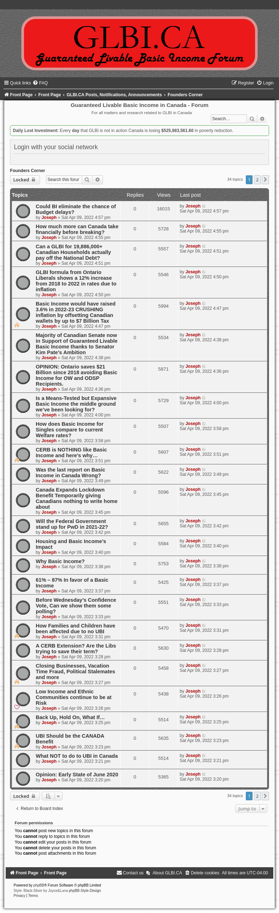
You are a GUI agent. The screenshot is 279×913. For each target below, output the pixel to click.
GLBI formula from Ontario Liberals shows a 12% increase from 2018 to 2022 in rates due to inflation (76, 280)
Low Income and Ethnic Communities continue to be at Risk (73, 697)
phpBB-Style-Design (85, 891)
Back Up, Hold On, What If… (70, 717)
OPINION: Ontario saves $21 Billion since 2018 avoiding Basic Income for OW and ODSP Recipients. (76, 375)
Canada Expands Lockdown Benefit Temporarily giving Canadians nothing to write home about (77, 498)
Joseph (48, 217)
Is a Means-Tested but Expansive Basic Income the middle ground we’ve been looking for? (76, 403)
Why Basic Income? (60, 561)
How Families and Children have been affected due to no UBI (75, 628)
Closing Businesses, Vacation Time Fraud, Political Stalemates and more (75, 671)
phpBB (39, 885)
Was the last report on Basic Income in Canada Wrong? (70, 472)
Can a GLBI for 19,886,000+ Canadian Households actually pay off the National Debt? (73, 252)
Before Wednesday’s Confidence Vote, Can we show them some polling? (76, 605)
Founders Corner (27, 170)
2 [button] (257, 179)
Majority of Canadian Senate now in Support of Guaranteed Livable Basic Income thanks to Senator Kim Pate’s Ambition (77, 343)
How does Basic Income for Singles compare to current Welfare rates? (70, 429)
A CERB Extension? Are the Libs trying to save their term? (76, 648)
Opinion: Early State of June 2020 (77, 774)
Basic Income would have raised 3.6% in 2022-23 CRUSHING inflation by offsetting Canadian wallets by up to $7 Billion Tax (75, 312)
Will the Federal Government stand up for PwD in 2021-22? (72, 524)
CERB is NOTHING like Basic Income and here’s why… (71, 452)
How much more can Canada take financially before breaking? (77, 229)
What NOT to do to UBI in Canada (77, 756)
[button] (265, 179)
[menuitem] (40, 83)
